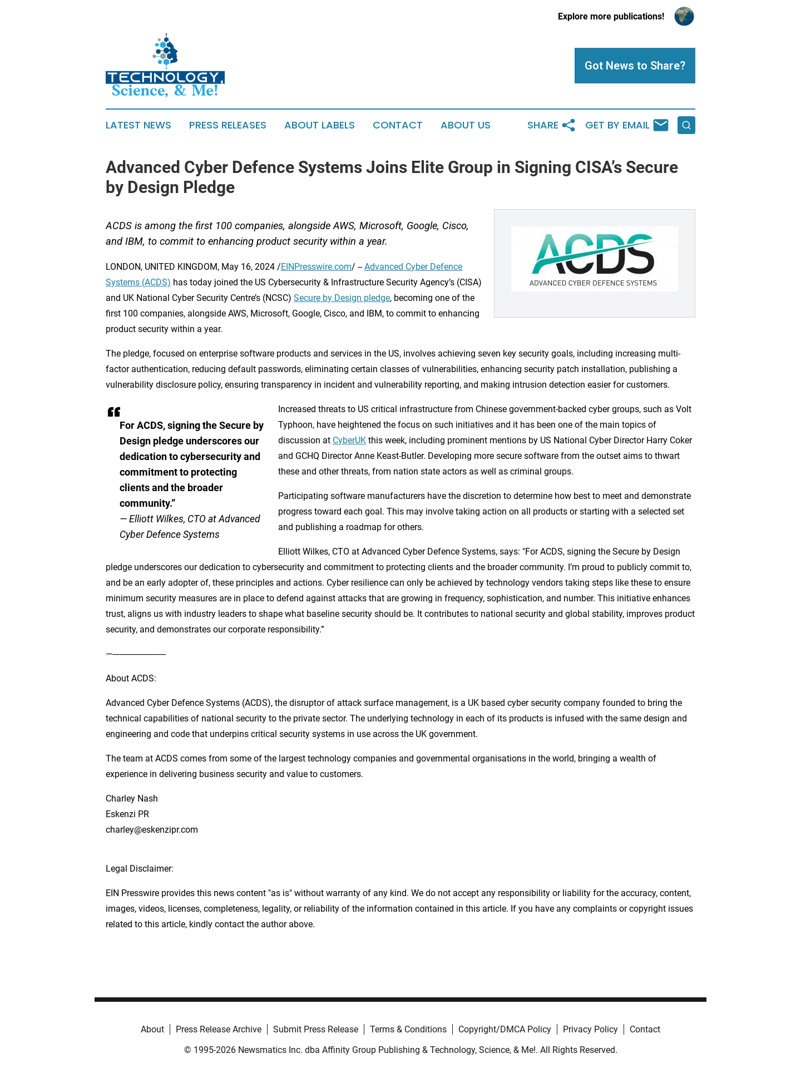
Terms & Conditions (408, 1029)
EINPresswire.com (316, 266)
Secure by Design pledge (342, 298)
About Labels (319, 125)
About (152, 1029)
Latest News (138, 125)
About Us (466, 125)
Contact (398, 125)
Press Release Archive (218, 1029)
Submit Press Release (315, 1029)
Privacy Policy (590, 1029)
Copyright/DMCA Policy (504, 1029)
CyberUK (349, 440)
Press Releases (227, 125)
